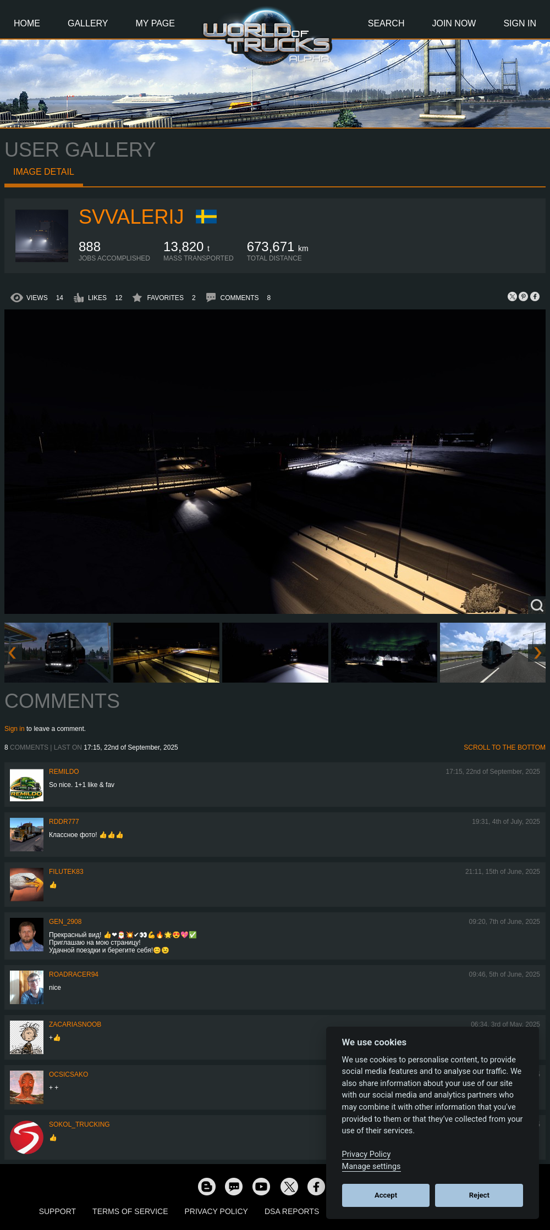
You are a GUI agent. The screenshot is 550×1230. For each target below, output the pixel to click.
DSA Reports (292, 1211)
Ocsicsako (68, 1074)
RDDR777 (64, 821)
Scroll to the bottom (505, 747)
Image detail (43, 171)
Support (57, 1211)
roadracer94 (73, 974)
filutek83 (66, 872)
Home (27, 23)
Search (386, 23)
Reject (479, 1195)
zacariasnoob (75, 1024)
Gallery (88, 23)
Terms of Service (130, 1211)
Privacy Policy (216, 1211)
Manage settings (371, 1166)
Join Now (454, 23)
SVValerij (131, 217)
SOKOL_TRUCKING (79, 1124)
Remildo (64, 771)
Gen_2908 (65, 922)
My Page (155, 23)
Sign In (519, 23)
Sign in (14, 729)
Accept (386, 1195)
